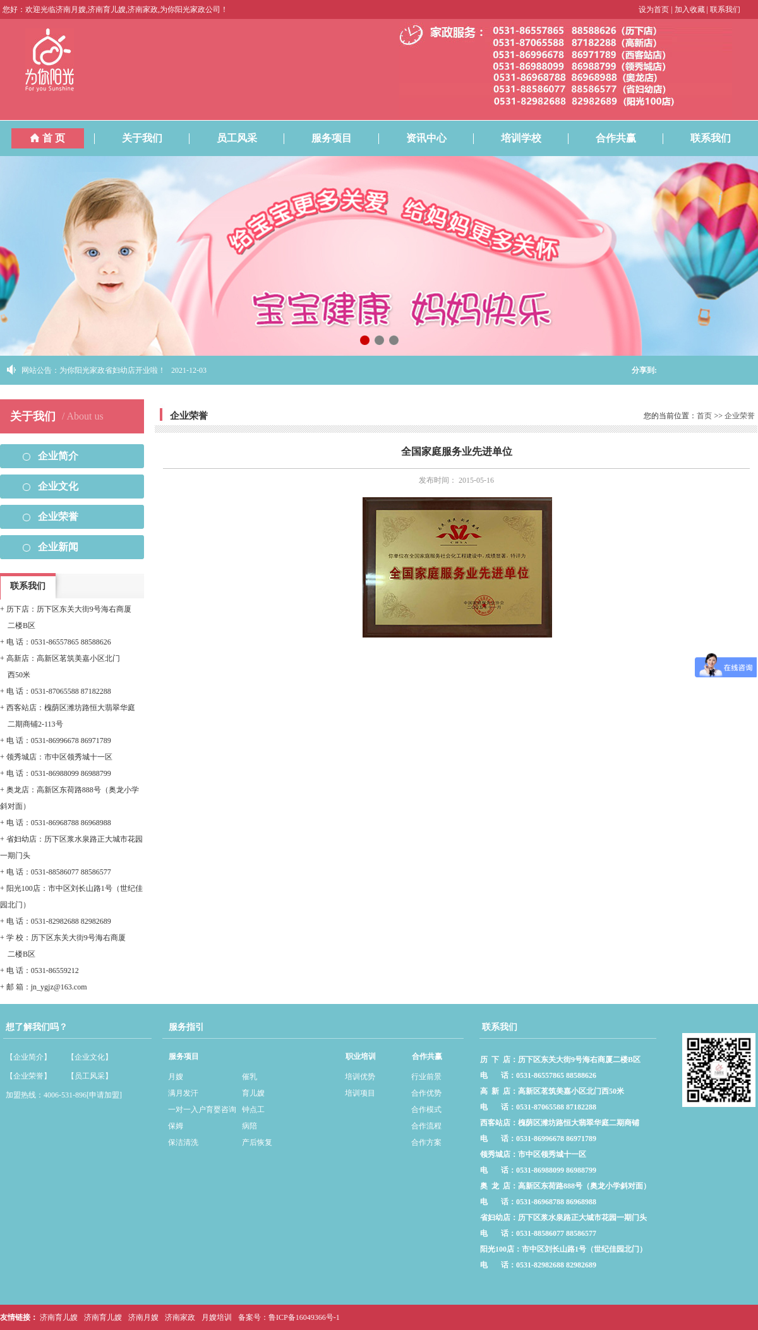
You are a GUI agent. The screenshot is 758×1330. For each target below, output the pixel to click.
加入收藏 (690, 9)
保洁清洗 (183, 1142)
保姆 (175, 1125)
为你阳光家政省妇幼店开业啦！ (112, 370)
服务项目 (343, 135)
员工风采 (248, 135)
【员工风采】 (89, 1076)
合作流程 (426, 1125)
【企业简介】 (28, 1057)
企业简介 (58, 455)
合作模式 (426, 1109)
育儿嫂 (253, 1093)
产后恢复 (257, 1142)
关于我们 (153, 135)
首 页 (47, 138)
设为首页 (654, 9)
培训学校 (532, 135)
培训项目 (360, 1093)
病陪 (249, 1125)
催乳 (249, 1076)
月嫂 (175, 1076)
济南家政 (180, 1317)
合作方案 (426, 1142)
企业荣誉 (58, 516)
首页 (704, 415)
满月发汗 (183, 1093)
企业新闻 (58, 546)
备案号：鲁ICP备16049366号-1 (289, 1317)
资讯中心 (437, 135)
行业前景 (426, 1076)
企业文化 (58, 486)
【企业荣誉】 (28, 1076)
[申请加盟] (104, 1095)
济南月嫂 (143, 1317)
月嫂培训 (217, 1317)
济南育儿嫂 (59, 1317)
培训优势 (360, 1076)
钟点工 (253, 1109)
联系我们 (725, 9)
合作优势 (426, 1093)
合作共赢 (627, 135)
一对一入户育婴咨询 (202, 1109)
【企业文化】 (89, 1057)
